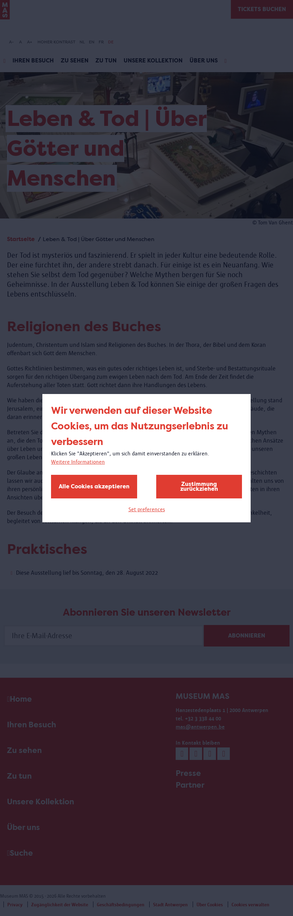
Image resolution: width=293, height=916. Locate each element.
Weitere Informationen (78, 462)
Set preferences (146, 509)
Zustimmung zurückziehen (199, 486)
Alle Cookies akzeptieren (94, 486)
